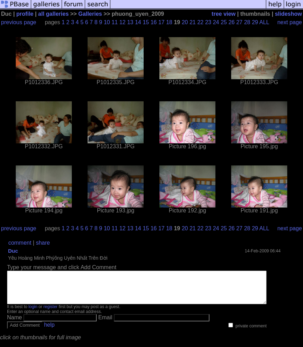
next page (289, 22)
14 (138, 22)
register (50, 313)
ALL (264, 22)
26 (231, 22)
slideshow (288, 14)
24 (216, 22)
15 (146, 22)
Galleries (90, 14)
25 (224, 22)
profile (25, 14)
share (43, 243)
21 (193, 22)
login (32, 313)
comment (20, 243)
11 (114, 22)
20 (185, 22)
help (49, 331)
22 (200, 22)
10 (107, 22)
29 (255, 22)
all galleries (53, 14)
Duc (13, 251)
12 (122, 22)
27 (239, 22)
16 (154, 22)
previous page (18, 22)
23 (208, 22)
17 (161, 22)
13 (130, 22)
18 (169, 22)
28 (247, 22)
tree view (223, 14)
